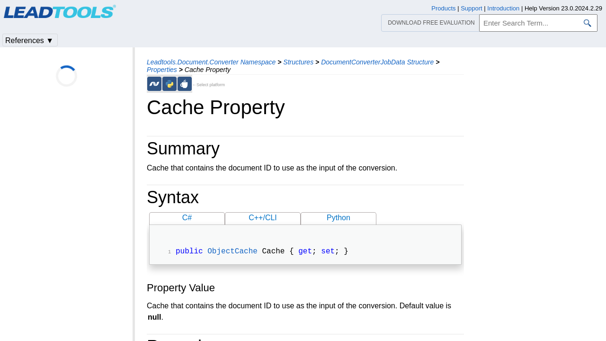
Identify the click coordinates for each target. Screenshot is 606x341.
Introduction (503, 8)
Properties (162, 69)
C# (187, 218)
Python (338, 218)
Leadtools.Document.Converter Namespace (211, 62)
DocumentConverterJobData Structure (377, 62)
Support (471, 8)
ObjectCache (232, 252)
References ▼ (29, 40)
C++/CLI (263, 218)
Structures (298, 62)
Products (443, 8)
